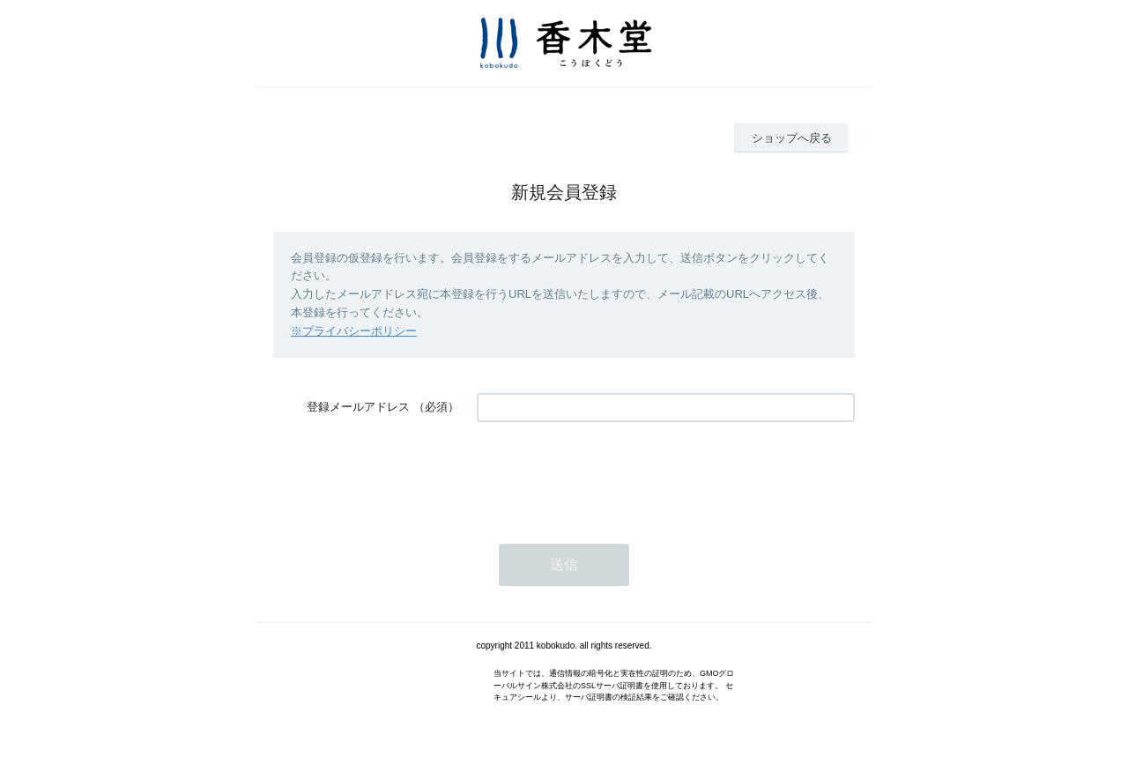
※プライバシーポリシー (354, 331)
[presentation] (611, 474)
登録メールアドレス (358, 406)
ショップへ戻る (792, 138)
